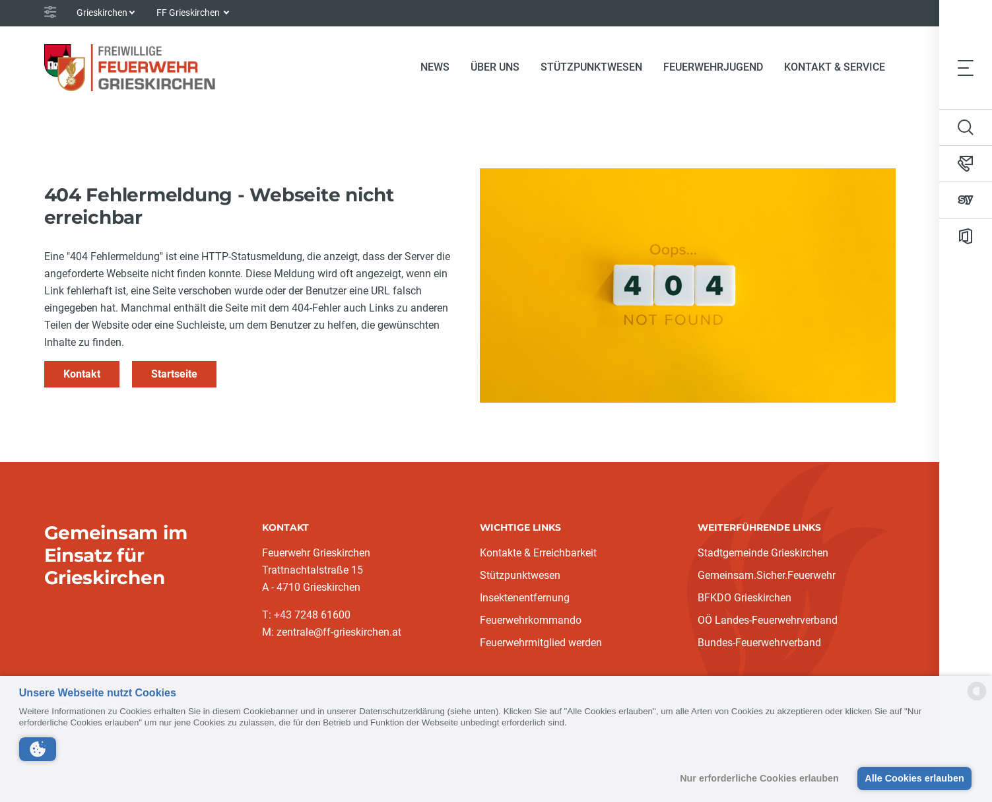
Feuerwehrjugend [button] (713, 67)
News (434, 67)
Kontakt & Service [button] (834, 67)
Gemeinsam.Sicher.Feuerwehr (767, 575)
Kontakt (81, 374)
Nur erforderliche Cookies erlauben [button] (759, 778)
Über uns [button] (495, 67)
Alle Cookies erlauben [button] (914, 778)
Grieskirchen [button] (102, 12)
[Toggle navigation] (965, 67)
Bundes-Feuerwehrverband (759, 642)
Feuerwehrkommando (530, 620)
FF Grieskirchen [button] (189, 12)
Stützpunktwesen (591, 67)
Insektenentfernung (525, 597)
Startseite (174, 374)
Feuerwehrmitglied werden (541, 642)
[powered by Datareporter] (976, 699)
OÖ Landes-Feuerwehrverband (768, 620)
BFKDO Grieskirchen (744, 597)
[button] (37, 749)
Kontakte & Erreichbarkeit (538, 553)
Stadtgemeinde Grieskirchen (763, 553)
